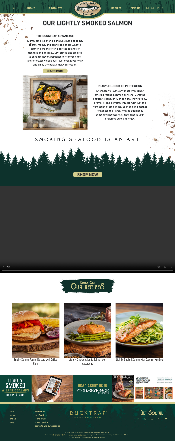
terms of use (40, 419)
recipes (116, 8)
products (55, 8)
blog (12, 422)
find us (135, 8)
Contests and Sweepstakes (47, 426)
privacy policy (41, 422)
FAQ (12, 412)
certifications (41, 415)
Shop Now (87, 175)
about (30, 8)
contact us (40, 412)
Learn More (55, 71)
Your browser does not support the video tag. (120, 48)
